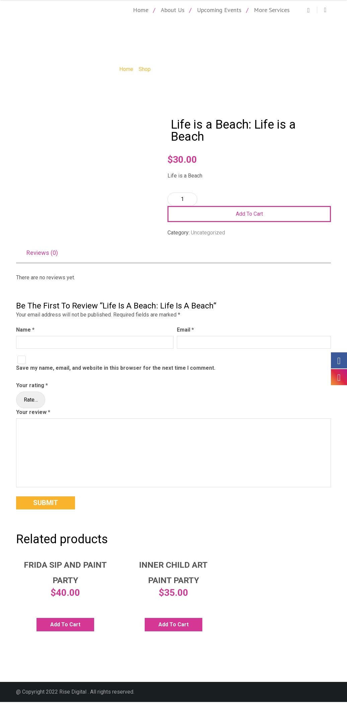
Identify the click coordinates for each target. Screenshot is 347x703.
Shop (145, 69)
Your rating (32, 386)
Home (140, 10)
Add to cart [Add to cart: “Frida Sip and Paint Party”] (65, 625)
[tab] (45, 254)
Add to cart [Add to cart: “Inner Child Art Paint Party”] (173, 625)
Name (25, 331)
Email (185, 331)
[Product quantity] (182, 199)
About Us (173, 10)
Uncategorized (208, 232)
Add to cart (249, 214)
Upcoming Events (219, 10)
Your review (33, 413)
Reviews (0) (42, 253)
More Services (272, 10)
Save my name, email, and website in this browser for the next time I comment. (115, 369)
